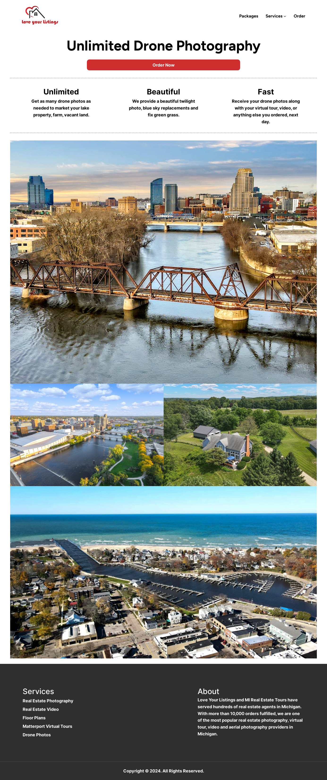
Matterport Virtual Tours (47, 726)
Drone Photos (37, 734)
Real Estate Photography (48, 700)
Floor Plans (34, 717)
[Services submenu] (285, 16)
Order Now (163, 65)
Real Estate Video (41, 709)
